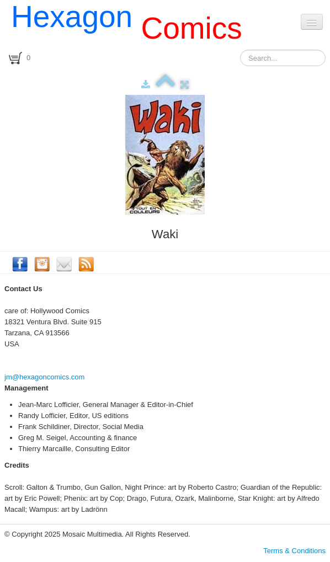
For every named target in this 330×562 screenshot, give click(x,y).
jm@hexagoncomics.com (44, 377)
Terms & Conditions (294, 551)
